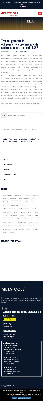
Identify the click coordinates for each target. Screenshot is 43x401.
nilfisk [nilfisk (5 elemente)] (22, 215)
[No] (41, 395)
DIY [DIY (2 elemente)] (26, 202)
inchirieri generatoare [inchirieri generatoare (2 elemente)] (9, 208)
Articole (6, 169)
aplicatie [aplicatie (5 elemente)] (35, 195)
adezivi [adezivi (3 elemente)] (28, 195)
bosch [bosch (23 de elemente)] (4, 198)
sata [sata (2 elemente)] (31, 219)
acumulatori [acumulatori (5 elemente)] (18, 195)
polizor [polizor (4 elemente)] (36, 215)
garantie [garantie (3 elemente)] (5, 205)
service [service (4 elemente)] (31, 225)
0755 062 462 (10, 363)
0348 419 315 (9, 373)
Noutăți (5, 159)
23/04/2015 (15, 51)
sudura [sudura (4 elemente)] (35, 229)
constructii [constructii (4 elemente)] (13, 198)
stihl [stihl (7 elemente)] (28, 229)
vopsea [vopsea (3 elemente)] (5, 232)
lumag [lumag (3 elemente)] (36, 212)
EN (24, 6)
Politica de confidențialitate (24, 398)
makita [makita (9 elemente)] (5, 215)
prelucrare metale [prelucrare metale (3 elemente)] (8, 219)
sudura (22, 115)
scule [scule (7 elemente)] (37, 219)
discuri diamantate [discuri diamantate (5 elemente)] (16, 202)
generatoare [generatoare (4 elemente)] (14, 205)
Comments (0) (23, 51)
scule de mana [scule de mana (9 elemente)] (22, 222)
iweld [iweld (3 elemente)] (15, 212)
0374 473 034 (10, 353)
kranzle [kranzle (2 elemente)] (23, 212)
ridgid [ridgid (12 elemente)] (17, 219)
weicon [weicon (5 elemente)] (12, 232)
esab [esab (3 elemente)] (32, 202)
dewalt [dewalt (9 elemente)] (34, 198)
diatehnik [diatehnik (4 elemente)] (5, 202)
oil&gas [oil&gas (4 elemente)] (29, 215)
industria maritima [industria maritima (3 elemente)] (23, 208)
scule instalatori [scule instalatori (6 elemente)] (7, 225)
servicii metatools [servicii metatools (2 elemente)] (19, 229)
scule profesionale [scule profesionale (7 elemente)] (20, 225)
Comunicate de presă (10, 174)
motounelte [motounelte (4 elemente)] (13, 215)
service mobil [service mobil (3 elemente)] (6, 229)
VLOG (5, 180)
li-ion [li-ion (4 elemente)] (29, 212)
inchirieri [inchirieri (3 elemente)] (24, 205)
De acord (14, 398)
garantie (16, 115)
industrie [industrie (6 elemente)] (34, 208)
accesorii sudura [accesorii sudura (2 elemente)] (7, 195)
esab (10, 115)
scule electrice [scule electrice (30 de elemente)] (33, 222)
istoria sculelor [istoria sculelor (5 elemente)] (7, 212)
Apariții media (7, 164)
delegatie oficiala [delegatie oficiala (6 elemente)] (24, 198)
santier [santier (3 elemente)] (25, 219)
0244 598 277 (8, 2)
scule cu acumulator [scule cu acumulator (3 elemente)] (8, 222)
